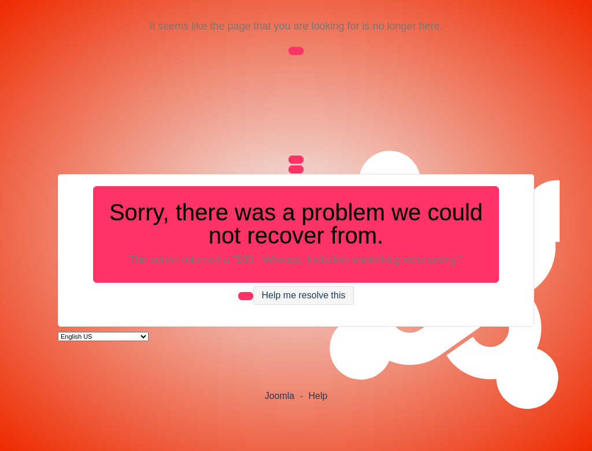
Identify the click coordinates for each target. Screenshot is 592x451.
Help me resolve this (304, 296)
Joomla (280, 396)
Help (317, 396)
